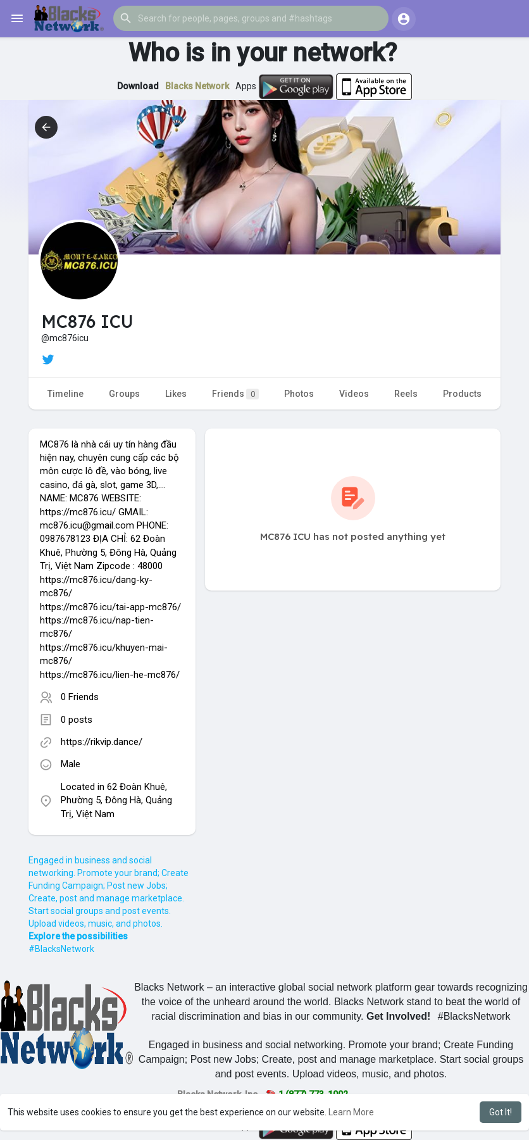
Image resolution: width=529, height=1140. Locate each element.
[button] (251, 18)
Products (462, 394)
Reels (406, 394)
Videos (354, 394)
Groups (124, 394)
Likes (176, 394)
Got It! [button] (500, 1112)
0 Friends (80, 697)
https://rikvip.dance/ (101, 742)
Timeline (65, 394)
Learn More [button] (351, 1112)
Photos (299, 394)
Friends (235, 394)
